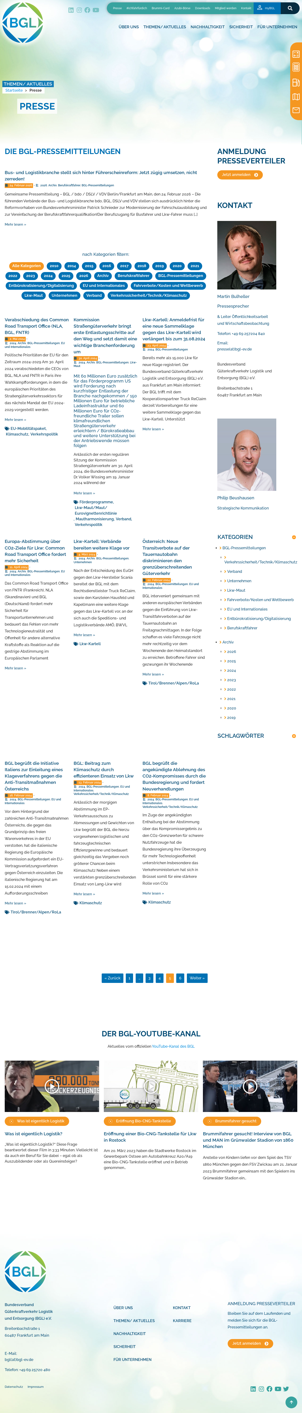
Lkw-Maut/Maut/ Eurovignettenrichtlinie (96, 510)
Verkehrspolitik (44, 433)
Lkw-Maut (34, 295)
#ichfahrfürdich (136, 8)
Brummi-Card (161, 8)
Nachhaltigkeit (208, 26)
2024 (48, 275)
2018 (142, 266)
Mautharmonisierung (95, 518)
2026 (43, 185)
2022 (12, 275)
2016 (106, 266)
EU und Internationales (104, 285)
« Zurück (113, 977)
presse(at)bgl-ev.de (234, 349)
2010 (54, 266)
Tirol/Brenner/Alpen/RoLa (173, 682)
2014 (71, 266)
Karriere (182, 1320)
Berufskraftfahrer (69, 185)
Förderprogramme (96, 501)
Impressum (36, 1386)
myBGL (270, 8)
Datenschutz (14, 1386)
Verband (94, 295)
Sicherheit (241, 26)
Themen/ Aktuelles (164, 26)
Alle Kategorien (26, 266)
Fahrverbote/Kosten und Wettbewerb (168, 285)
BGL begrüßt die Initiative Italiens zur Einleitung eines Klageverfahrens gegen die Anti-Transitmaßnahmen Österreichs (34, 775)
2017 (124, 266)
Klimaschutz (17, 433)
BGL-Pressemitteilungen (98, 185)
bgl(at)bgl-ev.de (19, 1359)
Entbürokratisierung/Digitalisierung (41, 285)
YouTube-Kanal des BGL (173, 1045)
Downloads (202, 8)
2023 (30, 275)
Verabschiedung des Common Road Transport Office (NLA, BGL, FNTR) (37, 325)
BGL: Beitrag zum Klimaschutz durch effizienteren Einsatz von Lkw (104, 769)
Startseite (14, 90)
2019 (159, 266)
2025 (66, 275)
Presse (117, 8)
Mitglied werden (225, 8)
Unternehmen (64, 295)
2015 (89, 266)
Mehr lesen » (15, 224)
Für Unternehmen (277, 26)
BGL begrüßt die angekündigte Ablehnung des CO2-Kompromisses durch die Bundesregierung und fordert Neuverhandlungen (174, 775)
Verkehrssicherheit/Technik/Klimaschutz (149, 295)
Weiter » (197, 977)
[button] (290, 8)
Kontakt (246, 8)
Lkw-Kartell (90, 643)
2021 (195, 266)
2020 (177, 266)
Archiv (52, 185)
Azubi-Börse (182, 8)
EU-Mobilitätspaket (28, 427)
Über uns (129, 26)
